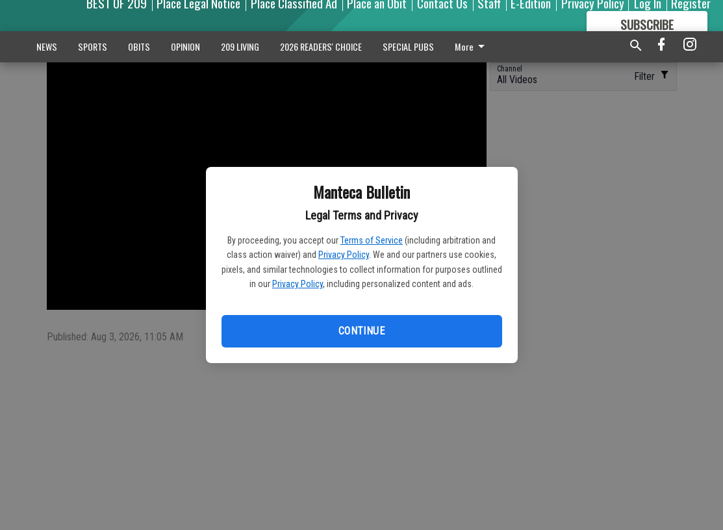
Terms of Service (371, 240)
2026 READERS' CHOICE (321, 46)
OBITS (139, 46)
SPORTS (92, 46)
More (472, 46)
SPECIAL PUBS (408, 46)
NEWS (46, 46)
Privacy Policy (343, 254)
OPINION (185, 46)
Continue (361, 331)
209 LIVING (240, 46)
